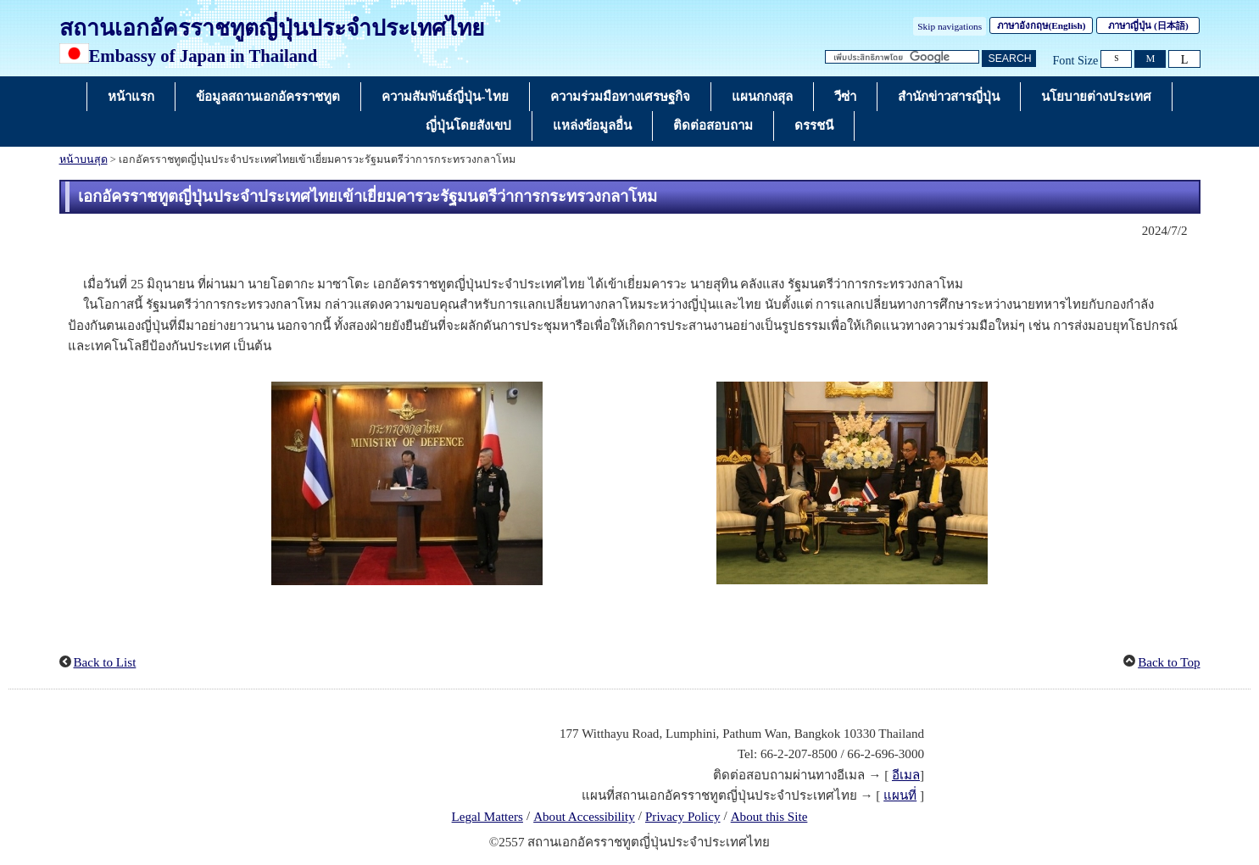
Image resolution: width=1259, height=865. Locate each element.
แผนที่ (899, 795)
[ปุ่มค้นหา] (1009, 59)
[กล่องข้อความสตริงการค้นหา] (902, 57)
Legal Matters (487, 816)
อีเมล (906, 775)
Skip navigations (949, 26)
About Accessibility (584, 816)
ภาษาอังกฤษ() (1041, 25)
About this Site (769, 816)
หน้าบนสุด (83, 159)
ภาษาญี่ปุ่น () (1148, 25)
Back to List (105, 662)
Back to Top (1169, 662)
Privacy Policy (683, 816)
